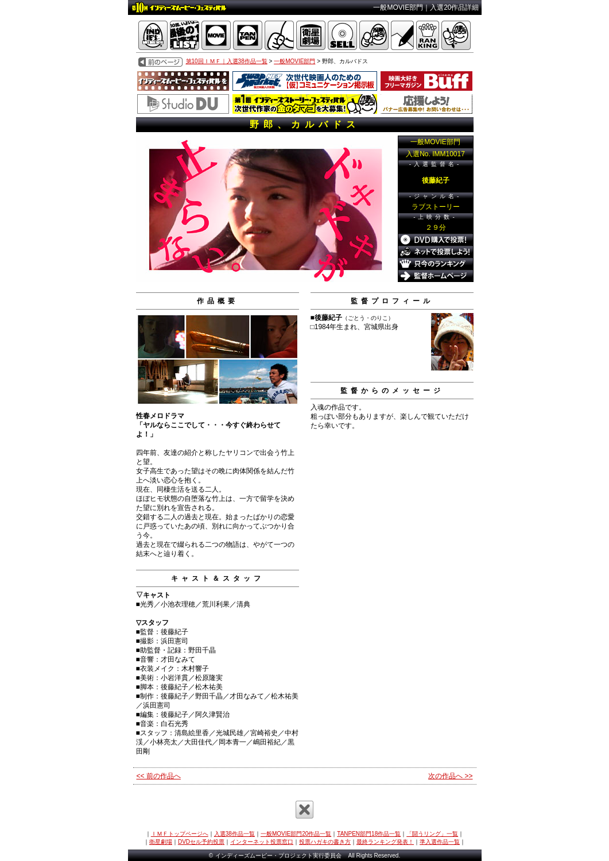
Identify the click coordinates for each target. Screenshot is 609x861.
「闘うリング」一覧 (432, 834)
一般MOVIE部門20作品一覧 (296, 834)
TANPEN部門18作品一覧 (369, 834)
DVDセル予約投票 (201, 842)
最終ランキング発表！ (385, 842)
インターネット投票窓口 (261, 842)
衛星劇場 (160, 842)
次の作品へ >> (450, 776)
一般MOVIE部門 (294, 61)
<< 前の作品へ (159, 776)
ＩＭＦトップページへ (179, 834)
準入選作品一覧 (440, 842)
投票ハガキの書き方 (325, 842)
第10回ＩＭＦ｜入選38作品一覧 (226, 61)
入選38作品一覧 (234, 834)
